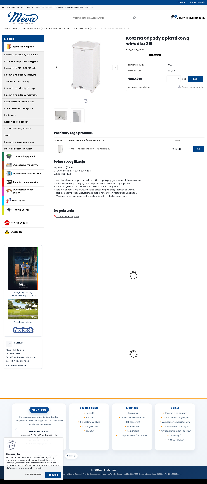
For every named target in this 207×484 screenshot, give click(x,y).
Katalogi (71, 456)
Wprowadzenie (10, 28)
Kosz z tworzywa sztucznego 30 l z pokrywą (109, 266)
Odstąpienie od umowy (133, 417)
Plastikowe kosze (81, 28)
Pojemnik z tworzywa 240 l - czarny (146, 357)
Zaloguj (181, 2)
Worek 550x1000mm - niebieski (71, 356)
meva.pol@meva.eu (16, 365)
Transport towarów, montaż (133, 435)
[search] (134, 18)
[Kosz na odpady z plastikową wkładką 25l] (86, 67)
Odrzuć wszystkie (33, 475)
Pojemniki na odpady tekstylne (20, 74)
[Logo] (20, 18)
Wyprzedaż (13, 232)
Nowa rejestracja (197, 2)
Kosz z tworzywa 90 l (143, 271)
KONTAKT (25, 7)
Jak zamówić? (133, 422)
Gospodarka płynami (20, 156)
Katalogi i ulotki (90, 426)
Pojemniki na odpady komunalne (21, 54)
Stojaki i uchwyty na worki (17, 128)
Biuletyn (90, 430)
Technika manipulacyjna (22, 182)
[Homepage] (3, 7)
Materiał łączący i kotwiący (18, 148)
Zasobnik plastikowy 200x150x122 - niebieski (182, 357)
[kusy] (173, 79)
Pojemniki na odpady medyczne (20, 95)
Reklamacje (133, 430)
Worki (7, 135)
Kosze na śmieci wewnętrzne (56, 28)
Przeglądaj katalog (23, 292)
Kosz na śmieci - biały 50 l (69, 264)
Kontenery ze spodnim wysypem (21, 61)
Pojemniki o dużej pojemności (19, 142)
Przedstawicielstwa (90, 422)
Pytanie (90, 417)
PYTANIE (36, 7)
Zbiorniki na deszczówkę (16, 81)
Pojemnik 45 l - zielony (105, 356)
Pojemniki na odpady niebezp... (20, 88)
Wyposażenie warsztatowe (23, 173)
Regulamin (133, 413)
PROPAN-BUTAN (17, 210)
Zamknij (53, 474)
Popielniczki (10, 115)
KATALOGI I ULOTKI (74, 7)
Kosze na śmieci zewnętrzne (18, 108)
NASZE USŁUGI (12, 7)
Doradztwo (133, 426)
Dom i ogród (15, 201)
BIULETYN (89, 7)
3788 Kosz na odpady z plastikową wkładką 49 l (90, 149)
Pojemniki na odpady (31, 28)
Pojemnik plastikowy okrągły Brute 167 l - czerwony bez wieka (185, 288)
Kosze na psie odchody (16, 121)
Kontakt (90, 413)
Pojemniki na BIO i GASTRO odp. (20, 68)
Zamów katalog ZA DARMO (23, 295)
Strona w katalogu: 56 (66, 216)
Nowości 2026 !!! (16, 223)
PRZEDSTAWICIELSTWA (52, 7)
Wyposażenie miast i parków (20, 191)
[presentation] (56, 67)
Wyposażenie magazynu (22, 165)
